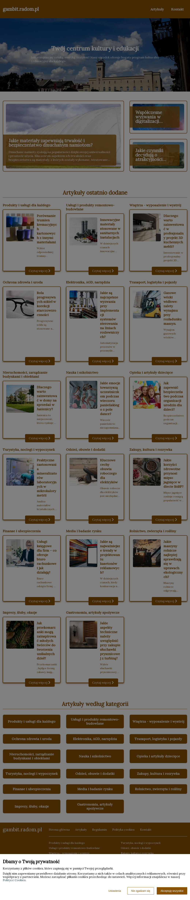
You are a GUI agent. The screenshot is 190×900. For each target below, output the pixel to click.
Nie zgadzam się (140, 890)
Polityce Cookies (14, 880)
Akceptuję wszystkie (172, 890)
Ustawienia (114, 890)
